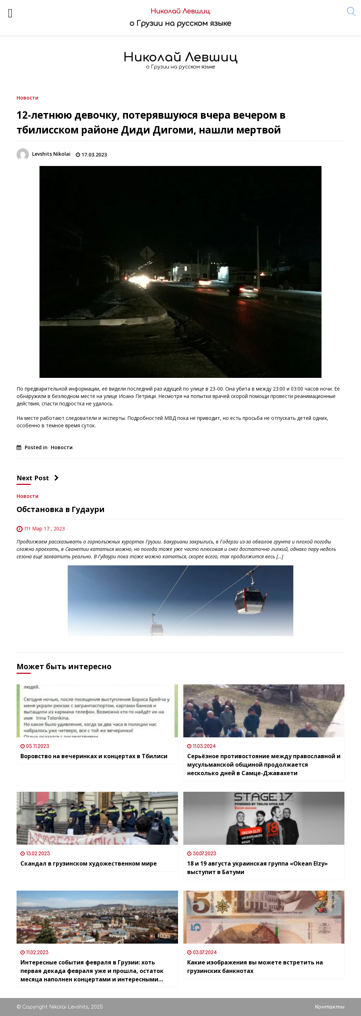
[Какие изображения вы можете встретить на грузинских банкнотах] (264, 917)
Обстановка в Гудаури (61, 509)
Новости (27, 97)
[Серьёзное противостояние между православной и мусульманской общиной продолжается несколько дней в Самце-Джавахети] (264, 710)
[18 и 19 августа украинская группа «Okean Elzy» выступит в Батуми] (264, 818)
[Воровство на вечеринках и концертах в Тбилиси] (97, 710)
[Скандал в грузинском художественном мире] (97, 818)
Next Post (38, 478)
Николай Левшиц (180, 57)
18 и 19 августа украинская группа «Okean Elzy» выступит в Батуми (257, 868)
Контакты (329, 1007)
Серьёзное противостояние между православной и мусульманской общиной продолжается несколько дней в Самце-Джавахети (264, 764)
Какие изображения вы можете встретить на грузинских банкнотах (255, 966)
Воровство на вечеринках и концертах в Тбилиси (93, 756)
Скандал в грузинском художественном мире (88, 863)
